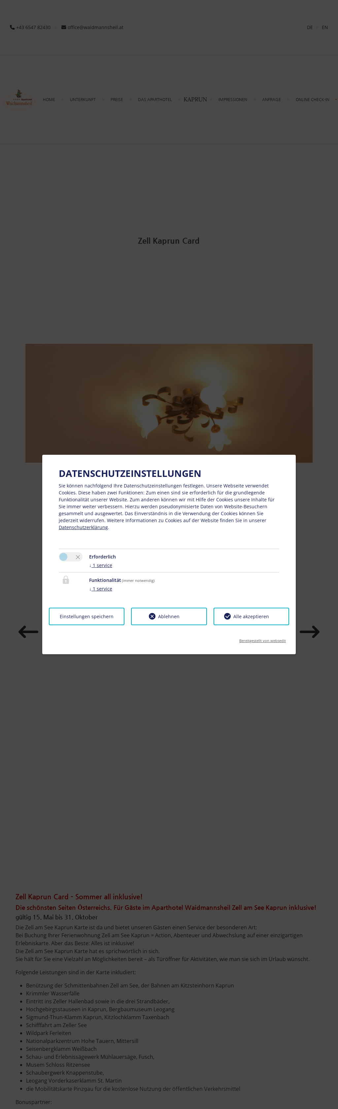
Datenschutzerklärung (83, 527)
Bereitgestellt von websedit (262, 638)
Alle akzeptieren (251, 616)
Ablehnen (169, 616)
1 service (100, 565)
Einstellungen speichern (87, 616)
